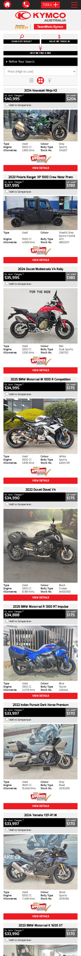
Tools (50, 5)
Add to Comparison (20, 105)
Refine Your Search (20, 62)
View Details (40, 168)
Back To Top (40, 823)
